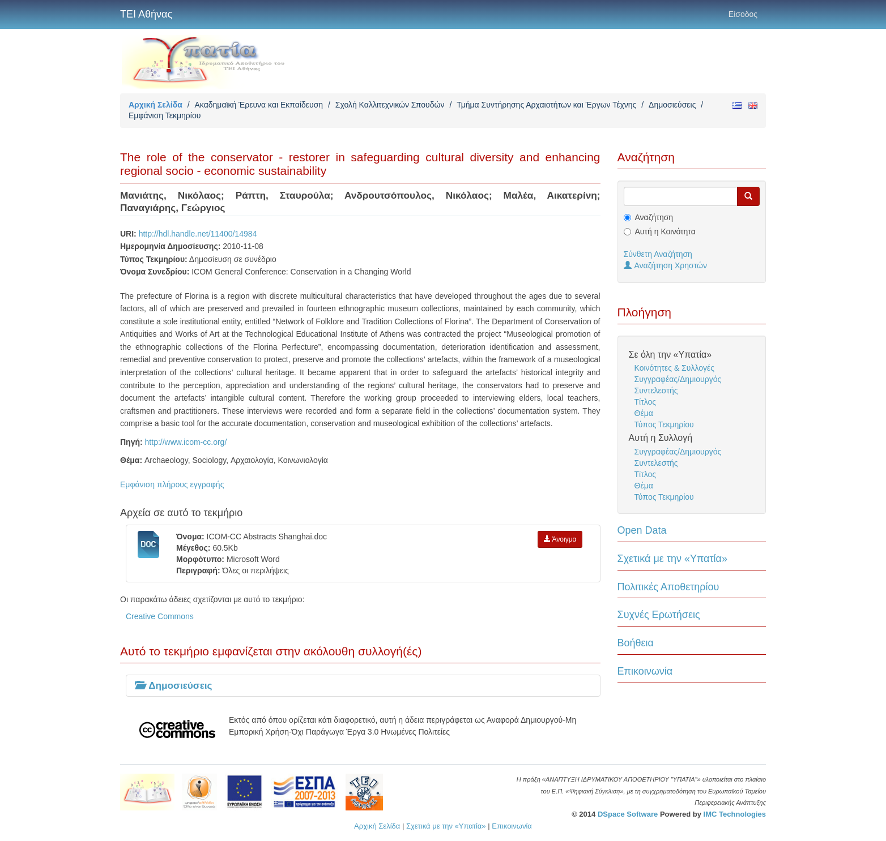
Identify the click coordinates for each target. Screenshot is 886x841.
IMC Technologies (735, 814)
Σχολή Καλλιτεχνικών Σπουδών (390, 104)
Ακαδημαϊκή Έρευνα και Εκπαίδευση (258, 104)
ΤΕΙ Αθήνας (146, 14)
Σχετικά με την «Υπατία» (672, 558)
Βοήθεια (635, 643)
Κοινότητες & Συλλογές (674, 367)
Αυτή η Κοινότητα (665, 231)
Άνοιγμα (560, 539)
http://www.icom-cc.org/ (186, 442)
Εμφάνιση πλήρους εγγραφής (172, 484)
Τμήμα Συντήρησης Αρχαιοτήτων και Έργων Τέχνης (546, 104)
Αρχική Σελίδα (155, 104)
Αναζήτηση (654, 217)
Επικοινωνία (645, 671)
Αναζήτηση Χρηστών (666, 265)
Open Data (642, 530)
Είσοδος (743, 14)
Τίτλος (645, 401)
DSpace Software (628, 814)
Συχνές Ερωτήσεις (658, 614)
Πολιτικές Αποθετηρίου (668, 587)
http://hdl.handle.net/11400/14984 (198, 233)
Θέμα (643, 413)
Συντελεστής (656, 390)
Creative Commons (160, 616)
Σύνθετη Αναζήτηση (658, 254)
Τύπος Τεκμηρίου (664, 424)
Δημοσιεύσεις (672, 104)
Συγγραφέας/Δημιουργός (678, 379)
